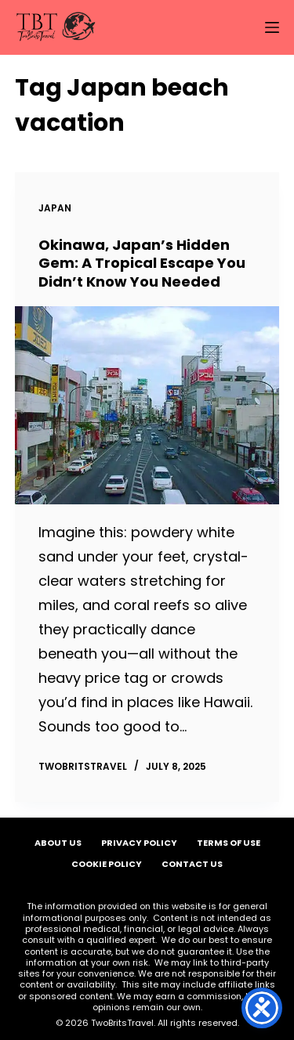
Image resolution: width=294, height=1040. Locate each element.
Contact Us (192, 863)
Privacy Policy (139, 842)
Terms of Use (228, 842)
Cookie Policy (106, 863)
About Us (58, 842)
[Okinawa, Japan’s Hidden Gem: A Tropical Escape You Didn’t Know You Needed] (147, 405)
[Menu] (272, 27)
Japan (54, 208)
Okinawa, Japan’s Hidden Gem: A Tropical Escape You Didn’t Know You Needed (141, 263)
